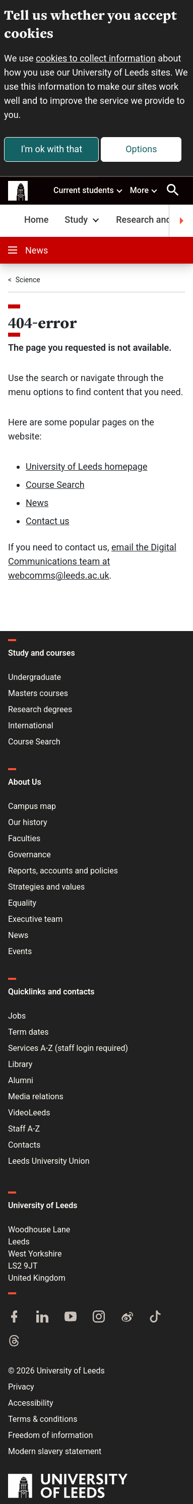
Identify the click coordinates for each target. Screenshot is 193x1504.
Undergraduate (34, 677)
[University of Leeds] (67, 1487)
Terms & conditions (42, 1419)
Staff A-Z (24, 1129)
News (28, 250)
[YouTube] (70, 1317)
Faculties (24, 838)
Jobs (17, 1016)
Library (20, 1064)
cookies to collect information (96, 58)
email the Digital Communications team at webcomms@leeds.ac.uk (92, 561)
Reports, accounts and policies (63, 870)
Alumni (20, 1080)
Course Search (55, 484)
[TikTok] (155, 1317)
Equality (22, 903)
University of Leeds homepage (87, 466)
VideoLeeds (29, 1112)
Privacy (21, 1387)
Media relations (35, 1096)
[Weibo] (127, 1317)
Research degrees (40, 709)
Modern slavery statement (54, 1451)
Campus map (32, 806)
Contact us (48, 521)
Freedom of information (50, 1435)
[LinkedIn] (42, 1317)
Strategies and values (46, 887)
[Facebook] (14, 1317)
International (30, 725)
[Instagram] (99, 1317)
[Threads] (14, 1342)
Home (36, 219)
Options (141, 149)
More (144, 190)
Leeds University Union (48, 1161)
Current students (88, 190)
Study (83, 219)
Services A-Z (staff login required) (68, 1048)
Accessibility (30, 1403)
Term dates (28, 1032)
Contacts (24, 1145)
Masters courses (38, 693)
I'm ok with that (51, 149)
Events (20, 951)
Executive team (35, 919)
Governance (29, 854)
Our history (27, 822)
